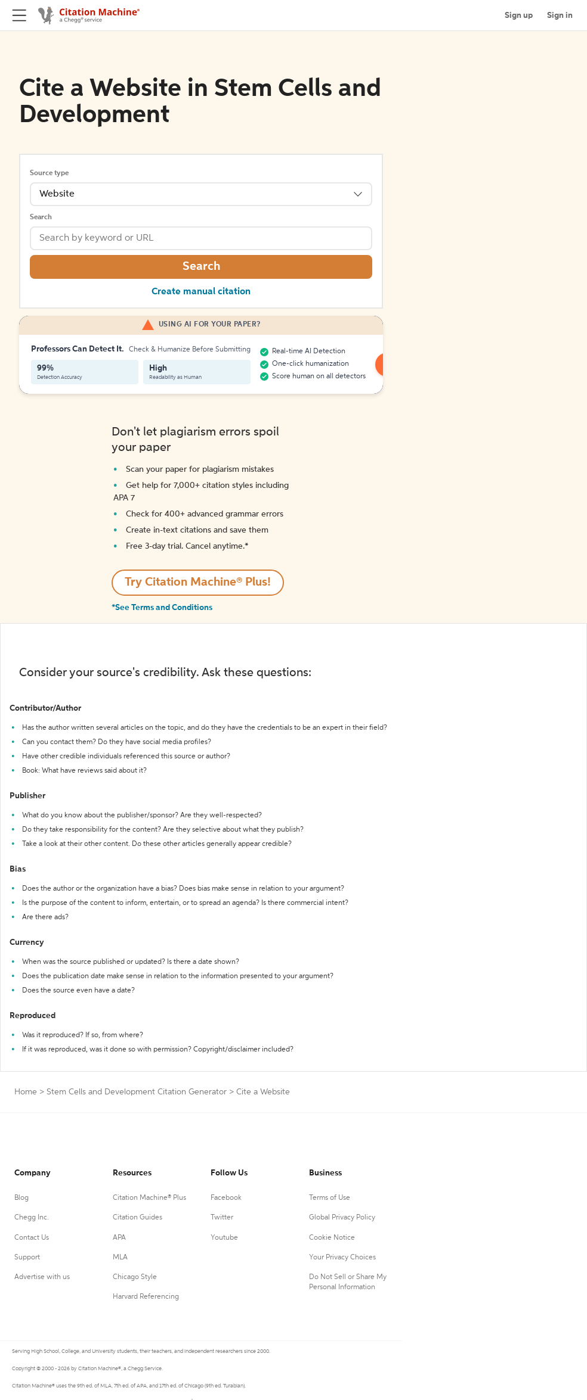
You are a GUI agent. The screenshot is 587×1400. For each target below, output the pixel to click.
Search (41, 217)
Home (25, 1092)
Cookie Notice (332, 1238)
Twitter (222, 1217)
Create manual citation (201, 292)
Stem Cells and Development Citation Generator (137, 1092)
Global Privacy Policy (342, 1217)
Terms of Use (329, 1198)
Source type (49, 173)
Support (27, 1257)
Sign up (519, 15)
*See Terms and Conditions (162, 607)
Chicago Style (135, 1277)
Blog (21, 1198)
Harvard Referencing (146, 1297)
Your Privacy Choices (342, 1257)
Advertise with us (42, 1277)
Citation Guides (137, 1217)
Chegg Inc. (31, 1217)
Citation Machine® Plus (149, 1198)
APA (119, 1238)
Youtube (224, 1238)
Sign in (560, 15)
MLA (120, 1257)
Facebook (226, 1198)
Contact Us (31, 1238)
